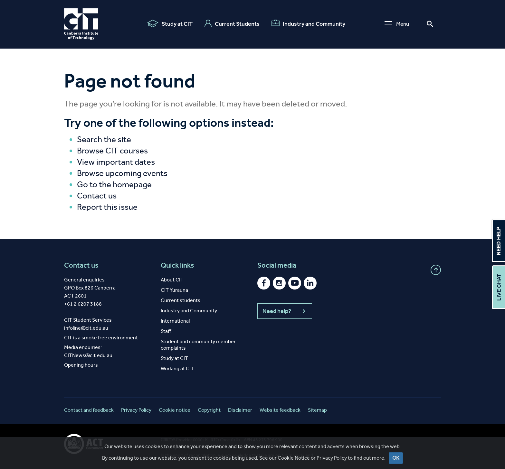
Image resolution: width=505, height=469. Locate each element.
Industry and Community (308, 23)
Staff (166, 331)
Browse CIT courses (112, 151)
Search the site (104, 139)
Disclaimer (240, 410)
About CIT (172, 280)
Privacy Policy (136, 410)
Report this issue (107, 207)
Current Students (232, 23)
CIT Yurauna (174, 290)
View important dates (116, 162)
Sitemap (317, 410)
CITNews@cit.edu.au (88, 355)
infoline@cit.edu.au (86, 328)
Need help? (284, 311)
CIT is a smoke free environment (101, 338)
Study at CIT (170, 23)
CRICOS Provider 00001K (184, 440)
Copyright (209, 410)
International (175, 321)
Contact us (97, 196)
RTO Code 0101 (226, 440)
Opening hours (81, 365)
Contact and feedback (89, 410)
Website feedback (280, 410)
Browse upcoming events (122, 173)
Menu (397, 24)
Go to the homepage (114, 184)
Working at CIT (177, 368)
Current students (180, 300)
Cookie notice (174, 410)
